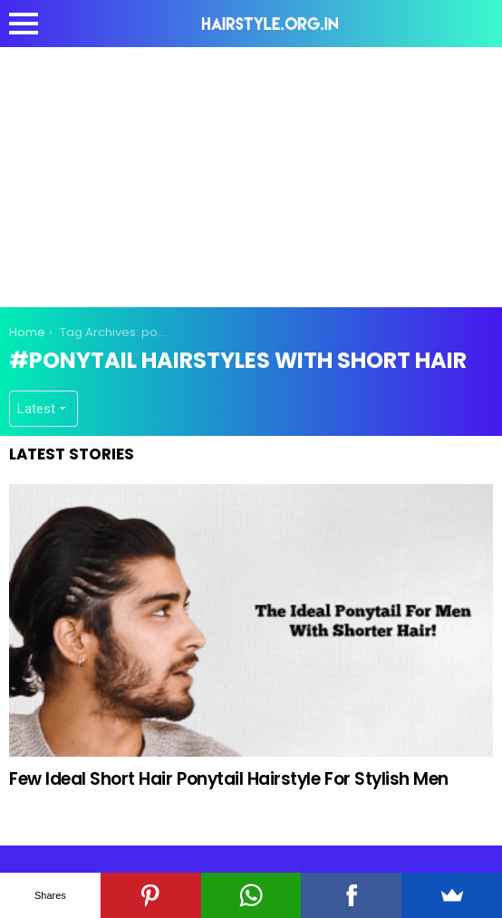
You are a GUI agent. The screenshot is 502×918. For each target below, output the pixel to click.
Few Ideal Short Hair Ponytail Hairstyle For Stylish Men (229, 779)
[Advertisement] (255, 174)
